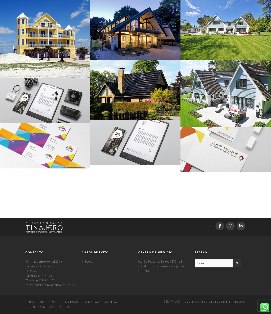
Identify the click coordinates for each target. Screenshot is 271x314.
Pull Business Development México (214, 301)
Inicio (30, 302)
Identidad (92, 302)
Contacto (114, 302)
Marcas (71, 302)
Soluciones (50, 302)
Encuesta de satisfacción (48, 307)
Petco (88, 261)
